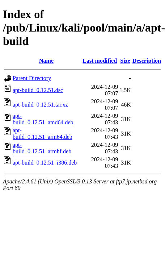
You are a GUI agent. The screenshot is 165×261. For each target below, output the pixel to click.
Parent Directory (32, 78)
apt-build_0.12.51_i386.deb (45, 163)
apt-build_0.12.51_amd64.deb (43, 119)
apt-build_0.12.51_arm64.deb (42, 133)
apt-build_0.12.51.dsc (38, 90)
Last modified (99, 61)
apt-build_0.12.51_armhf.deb (42, 148)
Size (125, 61)
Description (146, 61)
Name (46, 61)
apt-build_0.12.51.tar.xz (40, 105)
